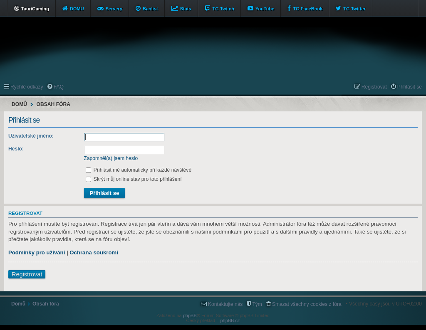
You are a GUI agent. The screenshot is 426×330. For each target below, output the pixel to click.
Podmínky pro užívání (36, 252)
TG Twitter (354, 8)
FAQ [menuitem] (59, 87)
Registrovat (27, 274)
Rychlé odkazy (26, 87)
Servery (114, 8)
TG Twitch (223, 8)
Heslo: (16, 149)
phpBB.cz (230, 320)
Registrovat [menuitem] (374, 87)
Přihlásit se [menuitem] (409, 87)
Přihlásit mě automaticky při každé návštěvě (139, 170)
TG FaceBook (307, 8)
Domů (19, 104)
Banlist (150, 8)
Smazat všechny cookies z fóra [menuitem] (307, 304)
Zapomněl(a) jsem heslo (111, 158)
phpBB (190, 315)
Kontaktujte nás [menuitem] (225, 304)
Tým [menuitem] (257, 304)
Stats (185, 8)
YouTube (264, 8)
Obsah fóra (53, 104)
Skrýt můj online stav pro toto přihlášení (134, 179)
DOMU (77, 8)
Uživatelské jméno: (31, 136)
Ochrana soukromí (93, 252)
